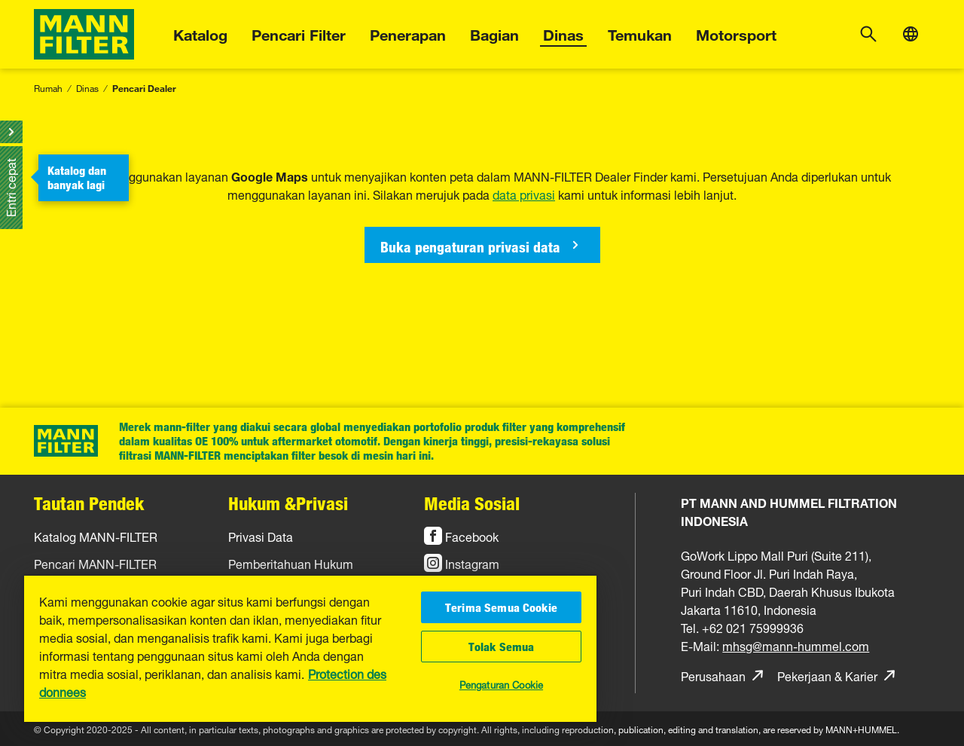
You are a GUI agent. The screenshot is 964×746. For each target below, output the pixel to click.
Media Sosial (472, 503)
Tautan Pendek (89, 503)
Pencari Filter (299, 32)
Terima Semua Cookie (501, 607)
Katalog (200, 32)
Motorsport (736, 32)
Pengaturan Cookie (501, 683)
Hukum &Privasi (288, 503)
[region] (310, 649)
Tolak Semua (501, 646)
